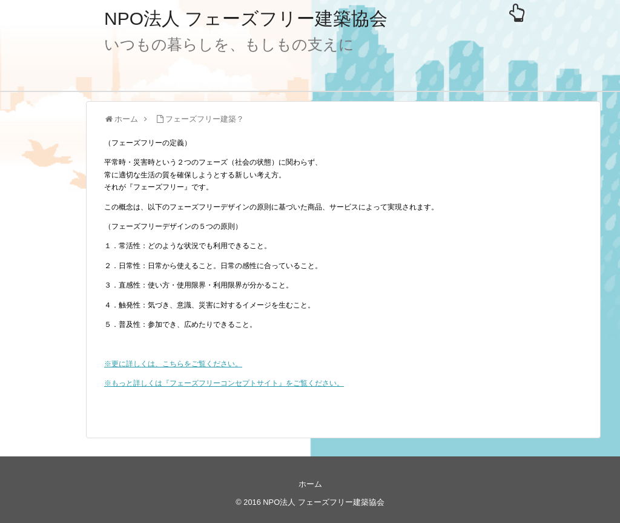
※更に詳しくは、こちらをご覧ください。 (173, 364)
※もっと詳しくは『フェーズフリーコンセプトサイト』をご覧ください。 (224, 383)
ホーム (310, 483)
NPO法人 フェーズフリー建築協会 (246, 18)
